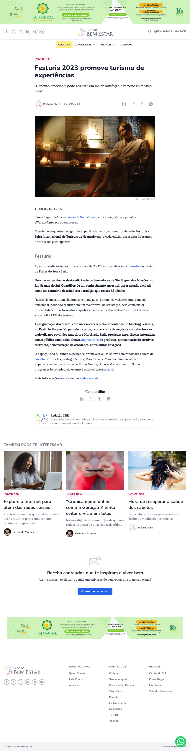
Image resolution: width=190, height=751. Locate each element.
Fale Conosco (77, 679)
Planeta (113, 697)
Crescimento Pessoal (122, 685)
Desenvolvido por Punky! (173, 746)
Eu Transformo (118, 703)
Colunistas (115, 709)
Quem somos (163, 31)
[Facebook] (6, 682)
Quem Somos (77, 673)
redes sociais (89, 378)
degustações (90, 340)
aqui (110, 369)
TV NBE (114, 715)
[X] (20, 682)
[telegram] (34, 682)
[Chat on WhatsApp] (180, 741)
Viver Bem (115, 691)
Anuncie (180, 31)
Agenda (126, 44)
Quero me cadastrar (95, 591)
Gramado (132, 266)
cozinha (40, 359)
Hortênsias (155, 685)
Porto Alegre (156, 679)
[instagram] (13, 682)
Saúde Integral (118, 679)
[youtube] (42, 682)
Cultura (64, 44)
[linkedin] (27, 682)
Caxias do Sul (157, 673)
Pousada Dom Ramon (81, 217)
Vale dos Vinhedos (160, 691)
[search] (150, 31)
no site (65, 378)
